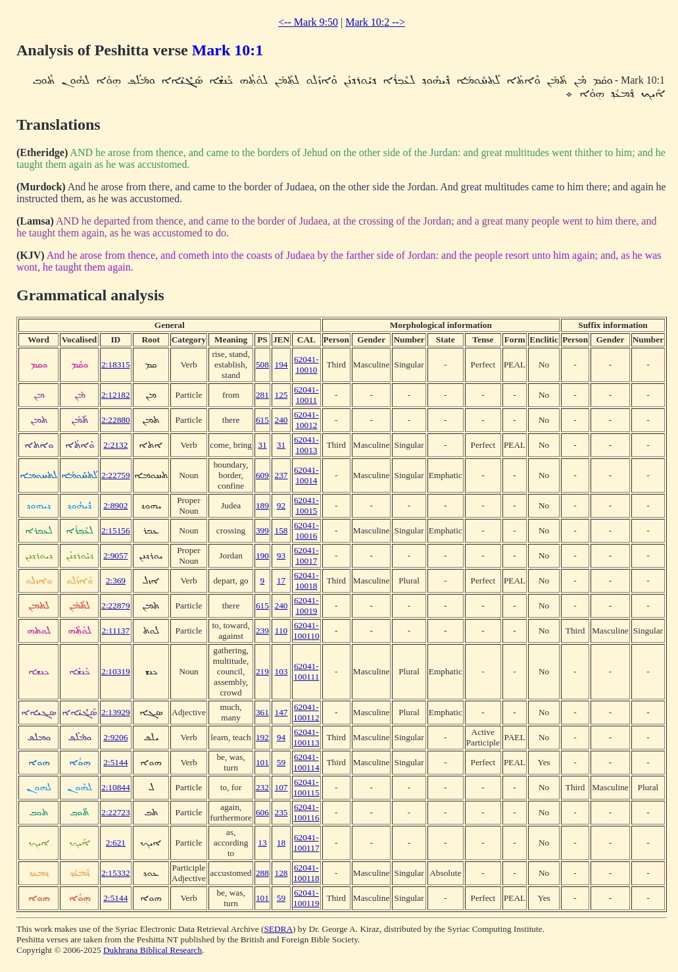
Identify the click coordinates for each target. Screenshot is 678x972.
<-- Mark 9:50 (308, 22)
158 (281, 530)
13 (262, 843)
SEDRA (278, 929)
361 (262, 712)
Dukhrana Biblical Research (152, 950)
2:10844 (115, 787)
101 (262, 762)
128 (281, 873)
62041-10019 (306, 605)
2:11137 (115, 630)
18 (281, 843)
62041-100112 (306, 712)
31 (262, 445)
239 (262, 630)
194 (281, 364)
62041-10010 (306, 364)
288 (262, 873)
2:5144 (115, 762)
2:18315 (115, 364)
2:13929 (115, 712)
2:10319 (115, 671)
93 (281, 555)
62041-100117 (306, 842)
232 (262, 787)
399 (262, 530)
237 (281, 475)
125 (281, 395)
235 (281, 812)
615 (262, 420)
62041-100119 (306, 898)
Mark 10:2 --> (375, 22)
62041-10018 (306, 580)
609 (262, 475)
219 (262, 671)
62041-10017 (306, 555)
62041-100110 (306, 630)
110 (281, 630)
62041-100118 (306, 873)
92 (281, 505)
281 (262, 395)
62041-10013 (306, 445)
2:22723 (115, 812)
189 (262, 505)
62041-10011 (306, 395)
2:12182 (115, 395)
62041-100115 (306, 787)
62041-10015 (306, 505)
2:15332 (115, 873)
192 (262, 737)
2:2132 (115, 445)
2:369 (116, 580)
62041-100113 (306, 737)
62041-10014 (306, 475)
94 (281, 737)
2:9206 (115, 737)
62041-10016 (306, 530)
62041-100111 (306, 671)
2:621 (116, 843)
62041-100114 (306, 762)
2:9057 (115, 555)
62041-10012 (306, 420)
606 (262, 812)
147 (281, 712)
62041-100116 (306, 812)
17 (281, 580)
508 (262, 364)
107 (281, 787)
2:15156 (115, 530)
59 (281, 762)
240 (281, 420)
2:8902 (115, 505)
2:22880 (115, 420)
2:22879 (115, 605)
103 (281, 671)
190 (262, 555)
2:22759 (115, 475)
